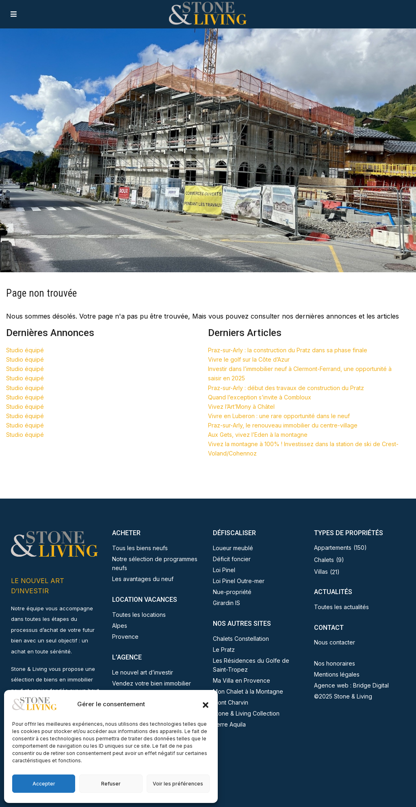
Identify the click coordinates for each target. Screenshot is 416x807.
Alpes (119, 625)
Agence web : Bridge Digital (351, 685)
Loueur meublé (233, 548)
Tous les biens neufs (140, 548)
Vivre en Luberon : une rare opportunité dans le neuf (279, 415)
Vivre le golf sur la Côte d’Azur (249, 359)
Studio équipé (25, 350)
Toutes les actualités (341, 606)
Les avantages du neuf (142, 578)
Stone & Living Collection (246, 713)
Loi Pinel (224, 569)
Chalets (324, 559)
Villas (321, 571)
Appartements (332, 547)
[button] (206, 704)
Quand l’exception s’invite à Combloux (259, 397)
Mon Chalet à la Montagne (248, 691)
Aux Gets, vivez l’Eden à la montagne (258, 434)
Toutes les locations (139, 614)
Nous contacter (334, 642)
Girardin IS (226, 602)
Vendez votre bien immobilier (151, 683)
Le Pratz (224, 649)
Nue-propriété (232, 591)
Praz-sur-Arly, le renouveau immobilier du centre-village (283, 425)
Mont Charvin (230, 702)
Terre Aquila (229, 724)
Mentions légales (337, 674)
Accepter (43, 784)
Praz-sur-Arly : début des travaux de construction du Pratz (286, 387)
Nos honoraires (334, 663)
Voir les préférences (178, 784)
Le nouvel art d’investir (142, 672)
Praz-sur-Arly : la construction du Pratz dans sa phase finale (287, 350)
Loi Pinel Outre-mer (238, 580)
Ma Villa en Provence (241, 680)
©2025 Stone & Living (343, 696)
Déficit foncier (232, 558)
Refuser (111, 784)
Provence (125, 636)
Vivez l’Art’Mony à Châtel (241, 406)
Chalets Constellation (241, 638)
